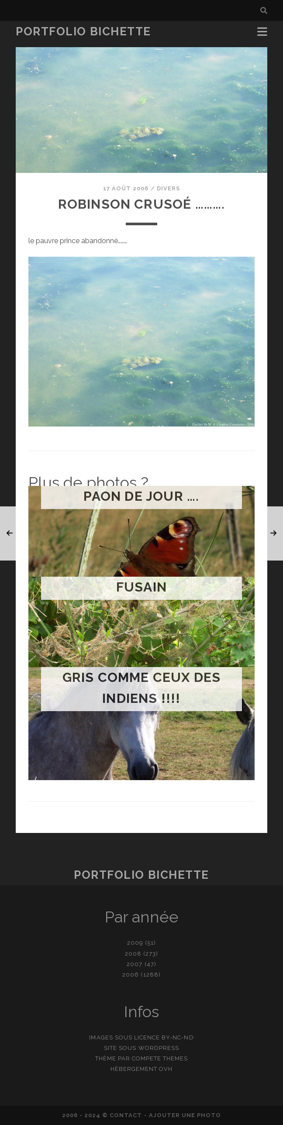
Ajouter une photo (185, 1115)
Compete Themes (160, 1058)
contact (126, 1115)
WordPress (158, 1048)
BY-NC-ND (177, 1037)
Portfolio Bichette (83, 31)
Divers (168, 188)
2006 (130, 974)
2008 (133, 953)
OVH (166, 1069)
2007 (134, 964)
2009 (135, 942)
